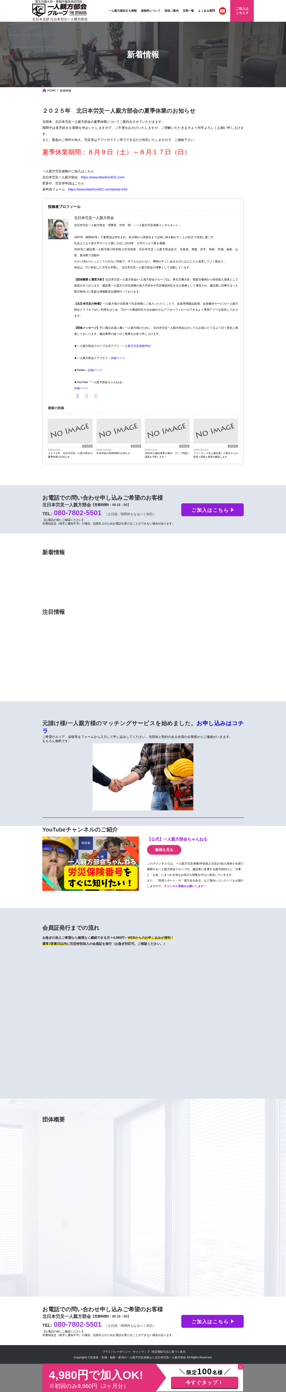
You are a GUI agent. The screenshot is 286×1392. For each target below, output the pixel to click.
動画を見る (164, 850)
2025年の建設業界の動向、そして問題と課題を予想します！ (167, 455)
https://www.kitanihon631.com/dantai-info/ (97, 189)
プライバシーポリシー (117, 1351)
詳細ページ (118, 358)
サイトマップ (141, 1351)
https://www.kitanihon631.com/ (102, 177)
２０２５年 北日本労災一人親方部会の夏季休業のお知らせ (70, 455)
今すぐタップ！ (204, 1382)
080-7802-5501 (78, 513)
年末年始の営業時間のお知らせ (113, 453)
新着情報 (87, 446)
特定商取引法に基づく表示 (168, 1351)
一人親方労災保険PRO (136, 345)
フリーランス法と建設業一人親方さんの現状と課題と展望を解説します (215, 455)
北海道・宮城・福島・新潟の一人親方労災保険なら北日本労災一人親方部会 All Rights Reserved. (151, 1357)
